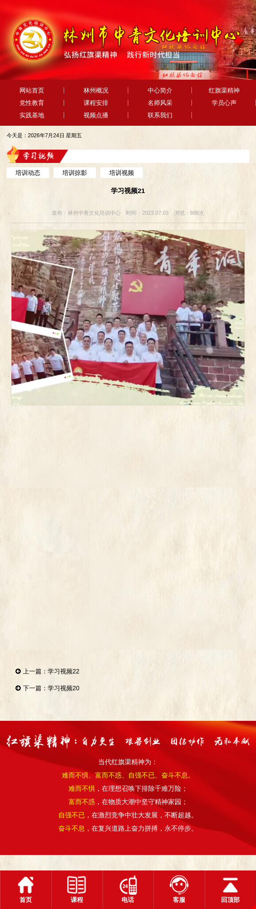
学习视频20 (64, 688)
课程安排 (96, 102)
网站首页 (31, 90)
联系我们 (160, 115)
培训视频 (121, 172)
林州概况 (96, 90)
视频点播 (96, 115)
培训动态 (27, 172)
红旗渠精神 (224, 90)
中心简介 (160, 90)
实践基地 (31, 115)
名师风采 (160, 102)
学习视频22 (64, 671)
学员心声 (224, 102)
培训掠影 (74, 172)
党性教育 (31, 102)
